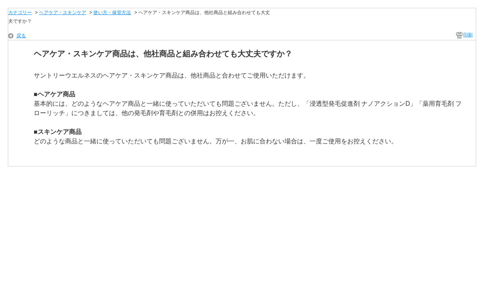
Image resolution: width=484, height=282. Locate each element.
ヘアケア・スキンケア (62, 12)
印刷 (468, 35)
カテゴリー (20, 12)
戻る (21, 35)
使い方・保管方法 (112, 12)
